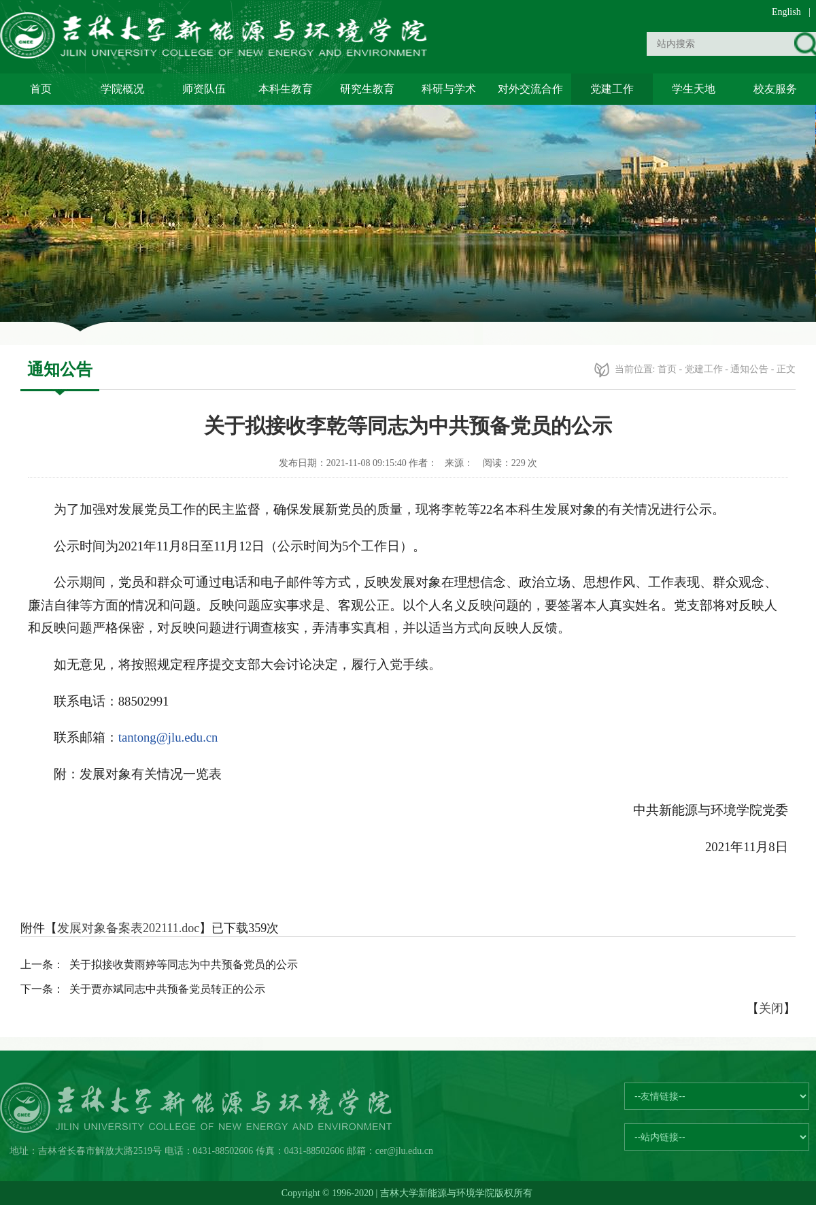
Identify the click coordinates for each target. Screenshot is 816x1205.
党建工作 (612, 89)
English (786, 12)
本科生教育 (285, 89)
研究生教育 (367, 89)
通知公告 (749, 369)
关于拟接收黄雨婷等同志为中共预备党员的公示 (183, 964)
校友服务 (775, 89)
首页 (41, 89)
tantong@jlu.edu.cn (168, 737)
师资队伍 (204, 89)
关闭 (771, 1008)
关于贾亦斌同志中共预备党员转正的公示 (167, 989)
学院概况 (122, 89)
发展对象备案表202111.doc (128, 928)
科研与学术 (449, 89)
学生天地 (693, 89)
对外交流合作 (530, 89)
